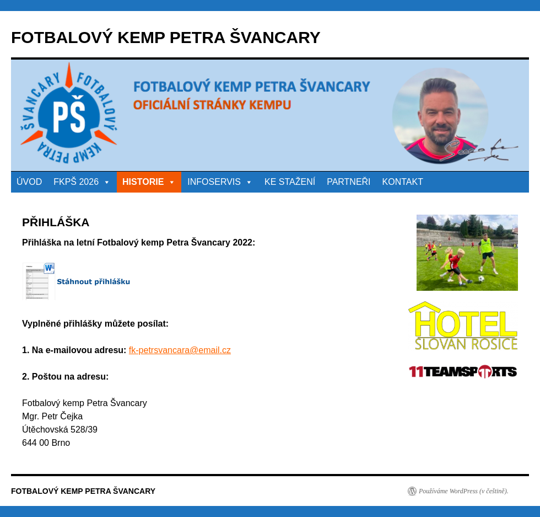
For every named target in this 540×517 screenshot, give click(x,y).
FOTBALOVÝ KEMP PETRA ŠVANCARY (166, 37)
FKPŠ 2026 (82, 181)
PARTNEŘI (348, 181)
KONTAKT (402, 181)
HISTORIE (149, 181)
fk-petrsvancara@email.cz (180, 350)
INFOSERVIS (220, 181)
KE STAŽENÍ (289, 181)
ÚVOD (29, 181)
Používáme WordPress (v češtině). (464, 491)
